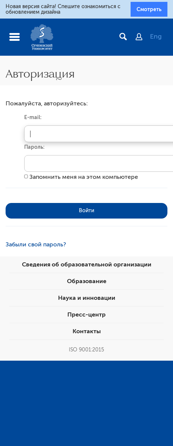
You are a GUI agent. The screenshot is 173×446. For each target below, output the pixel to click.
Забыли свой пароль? (36, 244)
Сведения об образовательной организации (86, 264)
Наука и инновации (86, 298)
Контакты (87, 331)
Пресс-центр (86, 314)
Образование (86, 281)
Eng (156, 36)
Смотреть (149, 9)
